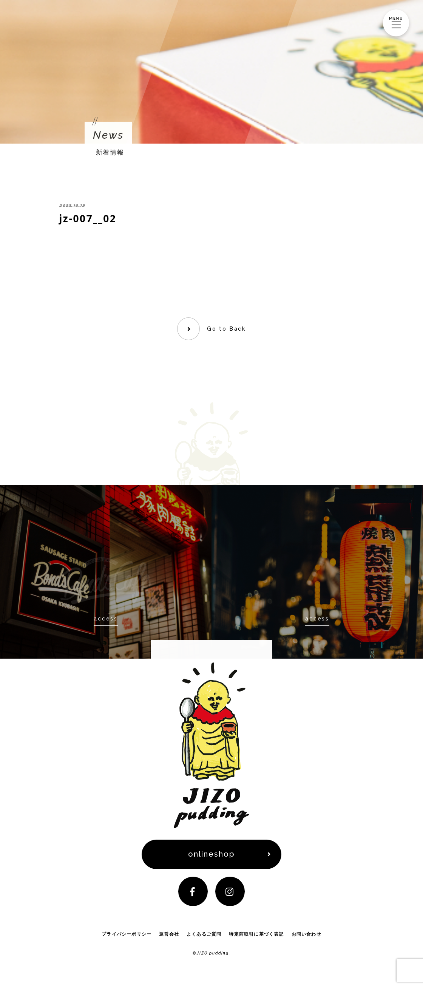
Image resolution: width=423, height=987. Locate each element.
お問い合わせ (306, 935)
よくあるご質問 (204, 935)
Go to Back (226, 329)
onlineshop (211, 854)
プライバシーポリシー (126, 935)
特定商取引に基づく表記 (256, 935)
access (106, 619)
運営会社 (169, 935)
